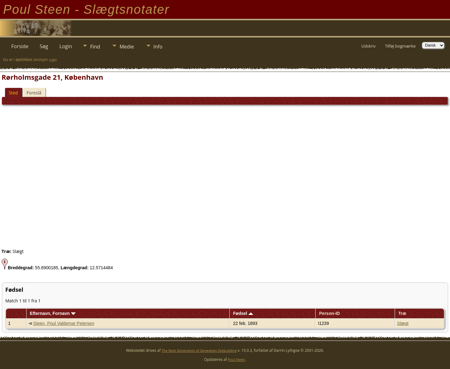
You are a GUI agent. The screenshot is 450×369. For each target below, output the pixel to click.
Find (95, 46)
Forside (19, 46)
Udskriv (368, 46)
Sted (13, 93)
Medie (126, 46)
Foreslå (34, 93)
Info (157, 46)
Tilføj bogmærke (400, 46)
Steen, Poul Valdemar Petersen (63, 323)
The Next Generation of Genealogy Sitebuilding (199, 350)
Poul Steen (236, 359)
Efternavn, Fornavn (53, 313)
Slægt (403, 323)
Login (65, 46)
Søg (44, 46)
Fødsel (243, 313)
